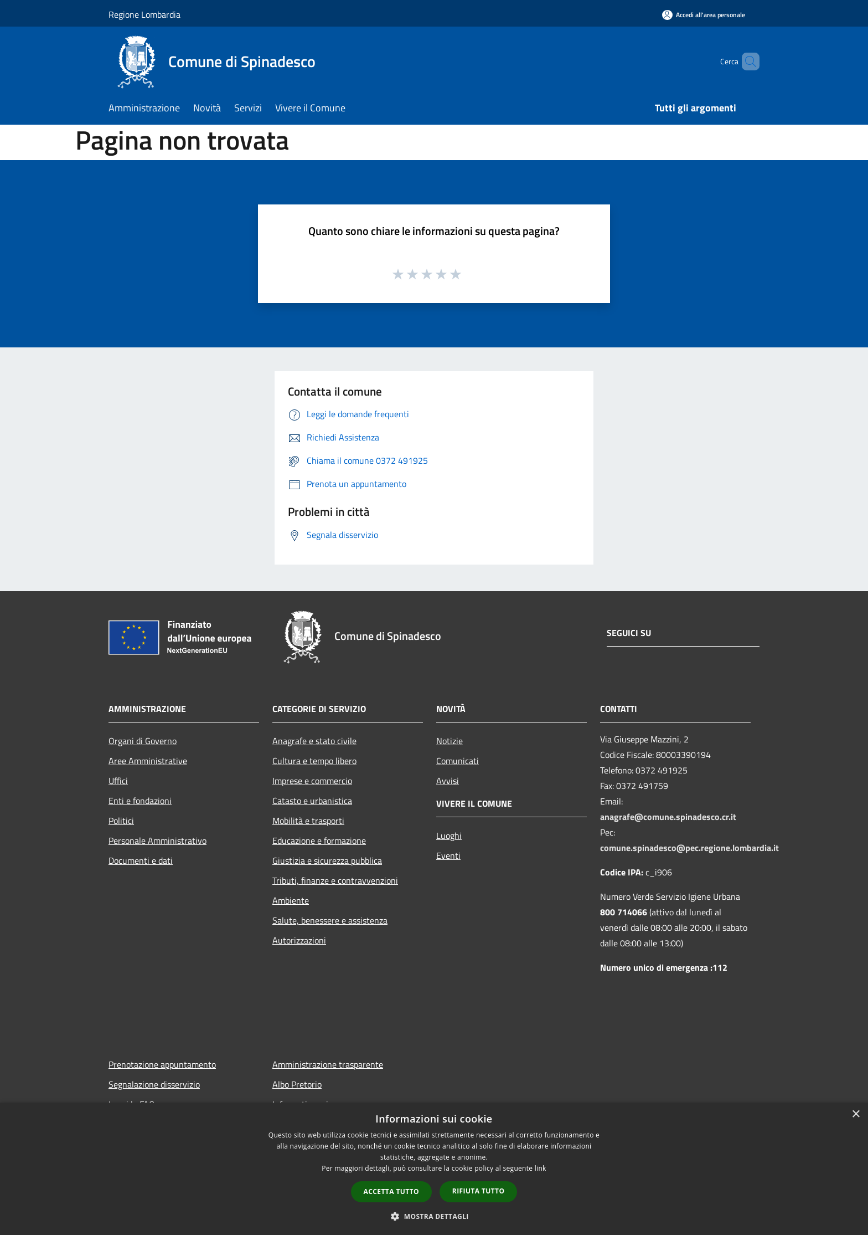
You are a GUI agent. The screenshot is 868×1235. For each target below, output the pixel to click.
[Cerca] (746, 61)
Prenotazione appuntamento (162, 1064)
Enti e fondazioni (140, 800)
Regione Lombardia (144, 14)
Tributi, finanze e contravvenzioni (335, 880)
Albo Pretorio (297, 1084)
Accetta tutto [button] (391, 1191)
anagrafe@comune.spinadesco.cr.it (668, 816)
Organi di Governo (142, 740)
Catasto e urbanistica (312, 800)
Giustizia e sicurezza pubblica (327, 860)
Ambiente (290, 900)
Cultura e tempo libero (314, 760)
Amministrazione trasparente (327, 1064)
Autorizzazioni (299, 940)
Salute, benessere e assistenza (330, 920)
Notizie (449, 740)
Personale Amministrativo (157, 840)
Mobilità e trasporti (308, 820)
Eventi (448, 855)
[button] (434, 1216)
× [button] (855, 1114)
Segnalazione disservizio (154, 1084)
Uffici (118, 780)
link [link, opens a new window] (540, 1168)
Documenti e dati (140, 860)
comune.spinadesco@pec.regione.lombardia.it (689, 847)
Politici (121, 820)
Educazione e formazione (319, 840)
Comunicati (457, 760)
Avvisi (447, 780)
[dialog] (434, 1169)
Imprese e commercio (312, 780)
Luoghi (449, 835)
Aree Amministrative (147, 760)
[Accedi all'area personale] (704, 15)
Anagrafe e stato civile (314, 740)
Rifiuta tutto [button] (478, 1191)
